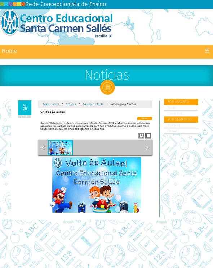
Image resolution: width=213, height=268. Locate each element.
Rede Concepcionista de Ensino (53, 4)
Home (9, 51)
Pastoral (172, 130)
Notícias (71, 104)
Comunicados (176, 113)
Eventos (172, 107)
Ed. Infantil (174, 125)
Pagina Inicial (51, 104)
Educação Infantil (93, 104)
